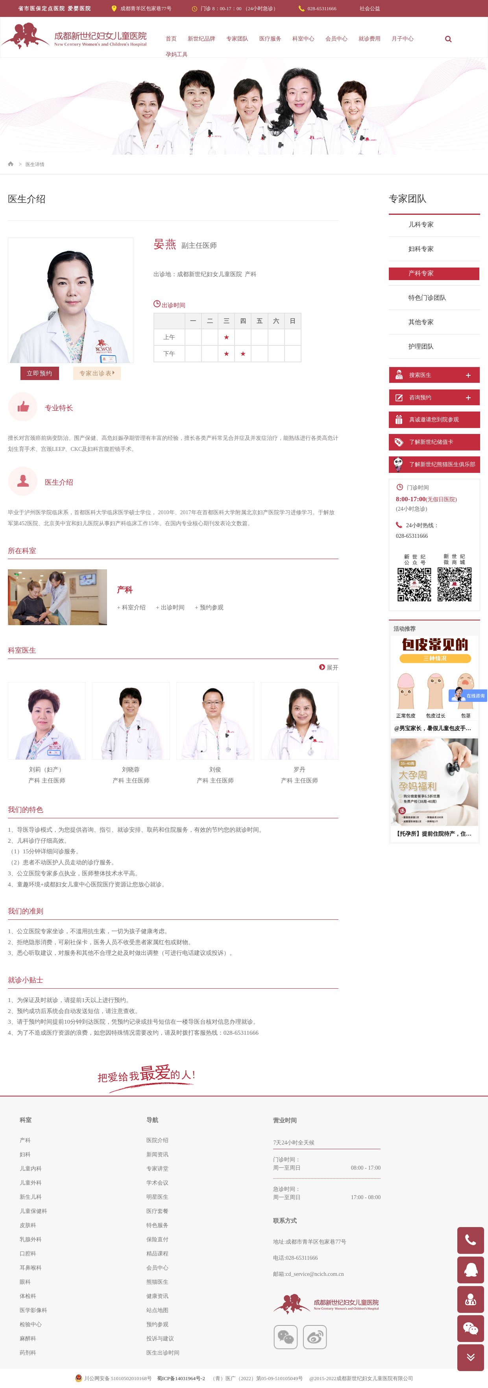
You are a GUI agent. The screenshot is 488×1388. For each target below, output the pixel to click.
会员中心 (157, 1268)
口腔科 (28, 1254)
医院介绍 (157, 1140)
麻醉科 (28, 1339)
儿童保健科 (33, 1211)
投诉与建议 (160, 1339)
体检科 (28, 1296)
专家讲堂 (157, 1169)
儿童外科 (31, 1183)
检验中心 (31, 1324)
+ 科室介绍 (131, 607)
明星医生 (157, 1197)
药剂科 (28, 1353)
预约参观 (157, 1324)
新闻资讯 (157, 1154)
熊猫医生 (157, 1282)
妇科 (25, 1154)
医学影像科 (33, 1310)
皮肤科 (28, 1225)
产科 (25, 1140)
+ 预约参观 (209, 607)
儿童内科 (31, 1169)
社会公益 (370, 8)
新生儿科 (31, 1197)
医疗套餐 (157, 1211)
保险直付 (157, 1239)
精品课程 (157, 1254)
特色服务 (157, 1225)
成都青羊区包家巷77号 (146, 8)
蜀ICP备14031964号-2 (181, 1378)
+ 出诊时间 (170, 607)
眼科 (25, 1282)
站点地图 (157, 1310)
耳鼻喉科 (31, 1268)
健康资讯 (157, 1296)
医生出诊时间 (162, 1353)
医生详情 (35, 164)
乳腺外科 (31, 1239)
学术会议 (157, 1183)
